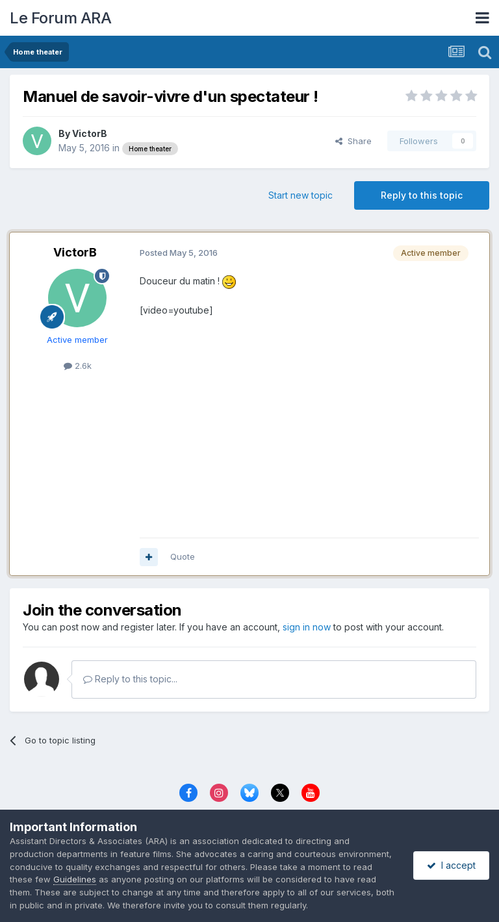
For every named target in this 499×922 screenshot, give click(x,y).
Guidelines (74, 879)
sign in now (307, 626)
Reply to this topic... (130, 678)
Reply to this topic (422, 195)
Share (353, 141)
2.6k (78, 365)
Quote (182, 556)
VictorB (89, 133)
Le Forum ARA (60, 17)
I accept (451, 865)
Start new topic (300, 195)
